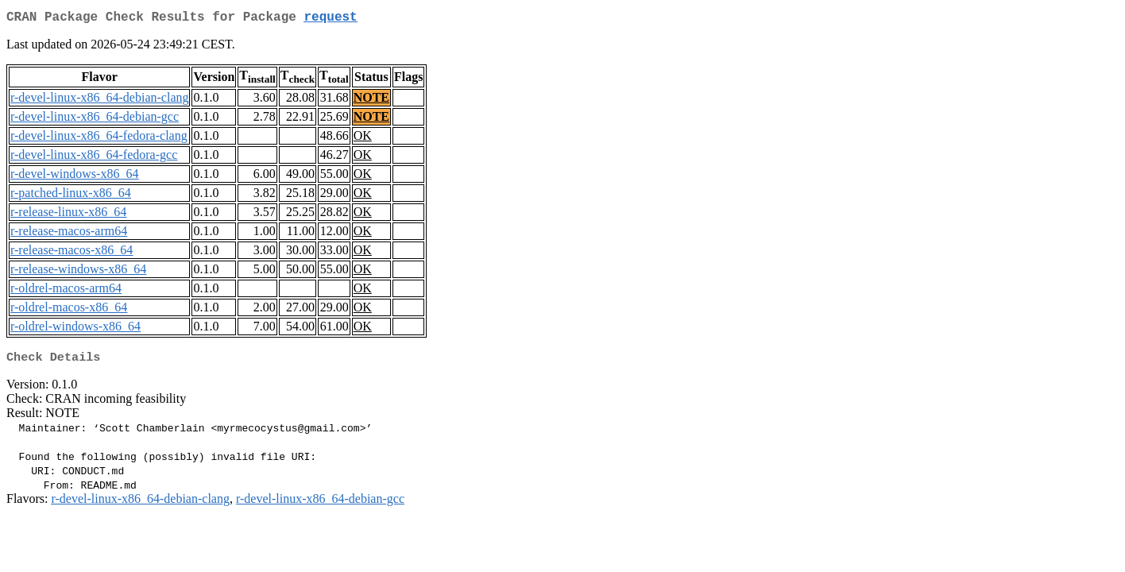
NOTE (371, 100)
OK (363, 138)
